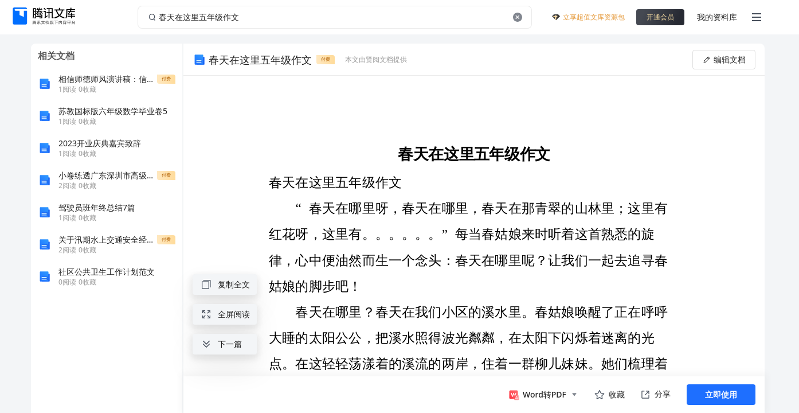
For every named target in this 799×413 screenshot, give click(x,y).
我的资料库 (717, 16)
